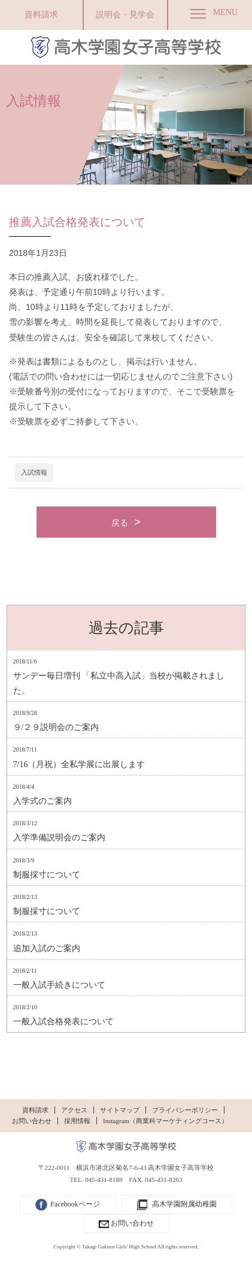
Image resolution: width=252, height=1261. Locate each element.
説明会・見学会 (125, 14)
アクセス (74, 1110)
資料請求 (41, 14)
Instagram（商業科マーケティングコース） (165, 1120)
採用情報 (77, 1120)
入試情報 (34, 472)
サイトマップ (119, 1110)
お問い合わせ (31, 1120)
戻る (119, 522)
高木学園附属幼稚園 (177, 1204)
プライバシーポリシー (185, 1110)
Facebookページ (67, 1205)
